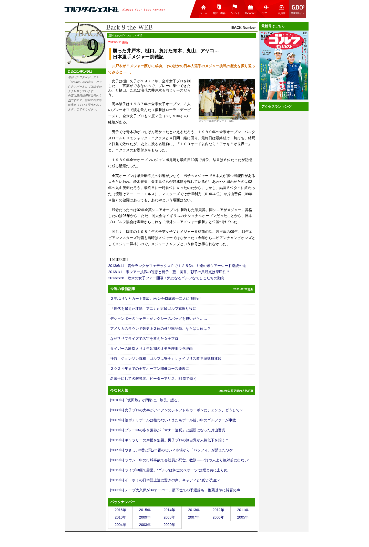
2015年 (145, 510)
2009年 (145, 517)
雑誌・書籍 (219, 9)
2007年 (194, 517)
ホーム (203, 9)
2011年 (243, 510)
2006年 (218, 517)
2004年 (120, 525)
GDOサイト (298, 9)
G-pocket (250, 9)
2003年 (145, 525)
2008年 (169, 517)
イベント (235, 9)
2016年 (120, 510)
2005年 (243, 517)
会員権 (281, 9)
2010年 (120, 517)
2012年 (218, 510)
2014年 (169, 510)
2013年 (194, 510)
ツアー (266, 9)
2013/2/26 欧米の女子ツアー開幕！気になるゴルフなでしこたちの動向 (166, 278)
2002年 (169, 525)
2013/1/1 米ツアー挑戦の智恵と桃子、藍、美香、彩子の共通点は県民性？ (169, 272)
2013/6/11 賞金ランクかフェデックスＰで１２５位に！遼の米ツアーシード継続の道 (177, 266)
